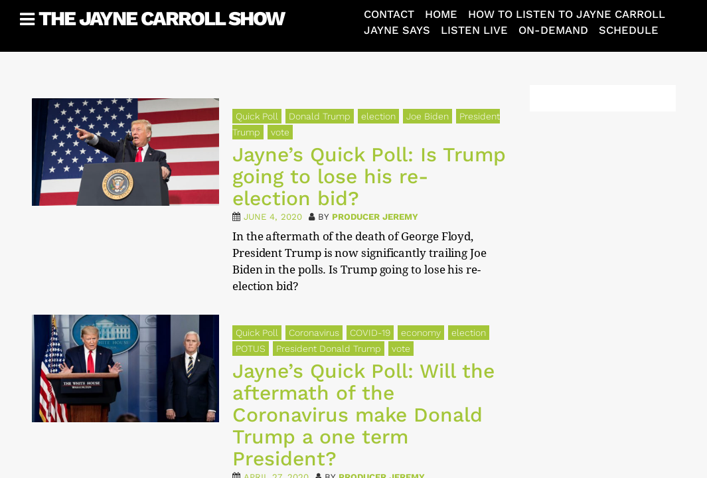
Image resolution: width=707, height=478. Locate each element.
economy (421, 332)
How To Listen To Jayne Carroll (566, 14)
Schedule (629, 30)
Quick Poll (257, 116)
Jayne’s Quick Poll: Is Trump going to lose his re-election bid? (369, 176)
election (378, 116)
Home (441, 14)
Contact (389, 14)
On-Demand (553, 30)
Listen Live (474, 30)
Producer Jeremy (375, 217)
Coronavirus (314, 332)
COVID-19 (370, 332)
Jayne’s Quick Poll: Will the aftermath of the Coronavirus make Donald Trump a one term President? (363, 414)
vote (280, 132)
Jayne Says (397, 30)
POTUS (251, 348)
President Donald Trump (328, 348)
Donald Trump (320, 116)
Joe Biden (427, 116)
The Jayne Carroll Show (161, 18)
